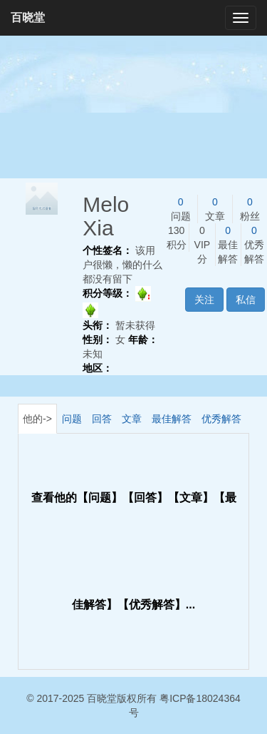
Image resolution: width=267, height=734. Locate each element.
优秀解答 (221, 418)
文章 (132, 418)
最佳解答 (172, 418)
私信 (246, 299)
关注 (204, 299)
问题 (72, 418)
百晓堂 (28, 17)
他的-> (37, 418)
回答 (102, 418)
